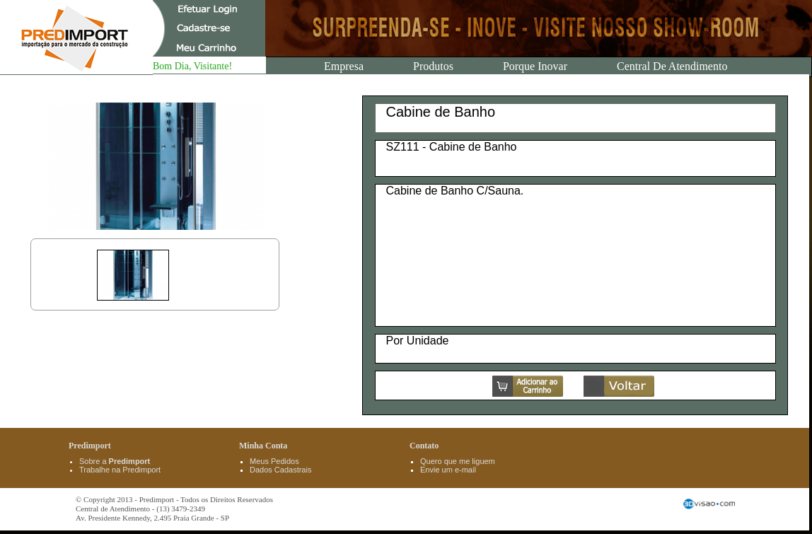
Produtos (433, 66)
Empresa (344, 66)
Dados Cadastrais (280, 469)
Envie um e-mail (448, 469)
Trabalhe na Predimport (120, 469)
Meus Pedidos (274, 461)
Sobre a (114, 461)
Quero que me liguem (457, 461)
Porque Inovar (535, 66)
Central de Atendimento (672, 66)
